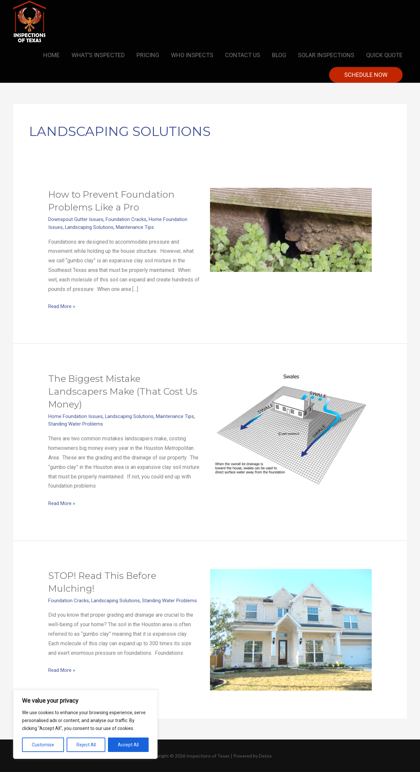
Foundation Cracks (130, 219)
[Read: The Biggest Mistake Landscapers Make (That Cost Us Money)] (291, 429)
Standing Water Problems (90, 423)
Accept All (128, 744)
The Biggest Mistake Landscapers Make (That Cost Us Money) (120, 391)
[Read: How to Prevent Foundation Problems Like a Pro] (291, 229)
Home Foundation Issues (77, 416)
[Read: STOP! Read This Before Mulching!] (291, 629)
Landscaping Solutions (93, 227)
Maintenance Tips (141, 227)
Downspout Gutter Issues (77, 219)
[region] (85, 724)
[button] (366, 75)
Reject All (86, 744)
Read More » (62, 305)
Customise (43, 744)
